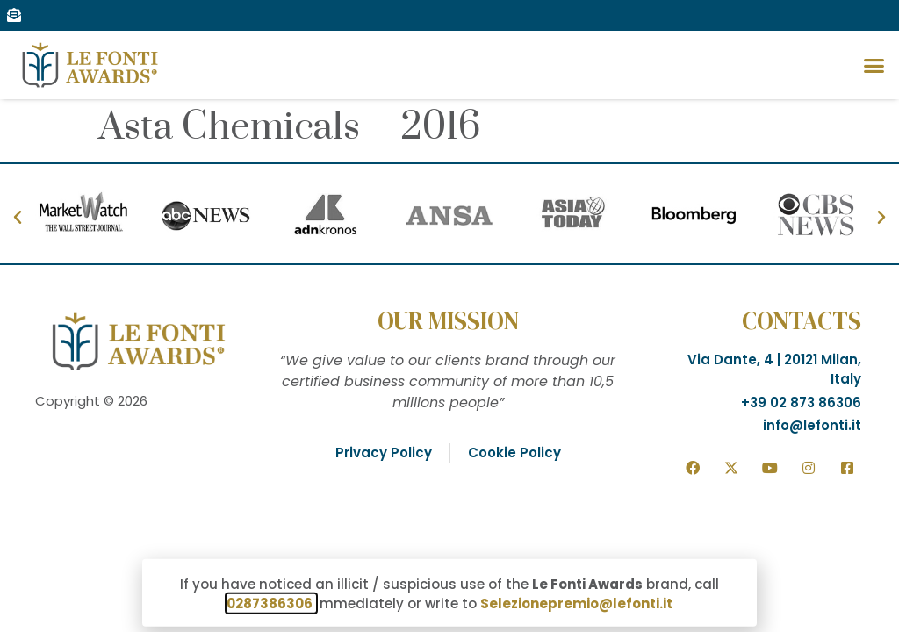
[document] (449, 316)
